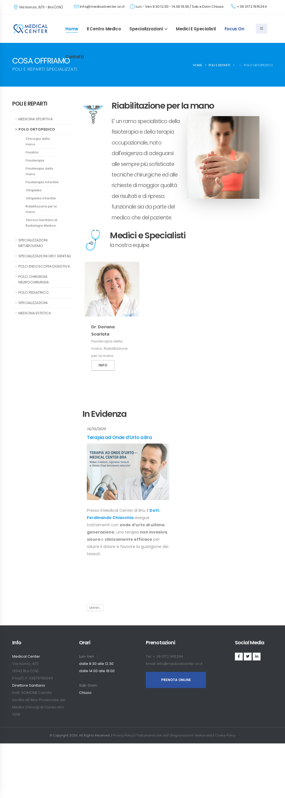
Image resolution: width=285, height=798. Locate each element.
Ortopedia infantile (41, 198)
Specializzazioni (146, 29)
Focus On (234, 29)
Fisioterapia (35, 160)
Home (71, 29)
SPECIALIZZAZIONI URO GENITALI (44, 256)
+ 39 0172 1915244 (249, 6)
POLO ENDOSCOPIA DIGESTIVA (44, 266)
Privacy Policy (123, 735)
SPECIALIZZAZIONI (33, 302)
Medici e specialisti (196, 29)
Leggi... (95, 607)
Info (103, 365)
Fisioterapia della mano (39, 171)
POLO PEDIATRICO (33, 292)
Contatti (74, 57)
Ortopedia (33, 190)
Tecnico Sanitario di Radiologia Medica (41, 223)
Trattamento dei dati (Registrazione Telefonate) (174, 735)
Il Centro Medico (104, 29)
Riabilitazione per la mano (41, 209)
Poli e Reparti (219, 65)
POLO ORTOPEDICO (36, 129)
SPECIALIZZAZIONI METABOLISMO (33, 243)
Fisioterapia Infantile (42, 182)
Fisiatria (32, 152)
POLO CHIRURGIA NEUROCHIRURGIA (33, 279)
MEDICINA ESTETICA (34, 313)
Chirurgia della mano (38, 141)
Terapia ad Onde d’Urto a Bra (119, 437)
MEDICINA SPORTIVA (35, 119)
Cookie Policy (225, 735)
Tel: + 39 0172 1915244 (164, 656)
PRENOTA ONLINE (176, 679)
